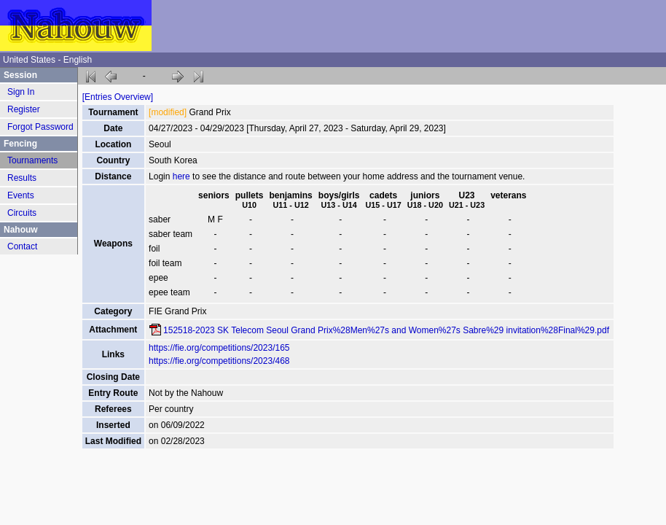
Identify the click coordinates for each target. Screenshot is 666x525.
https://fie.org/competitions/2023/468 (219, 361)
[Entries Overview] (117, 97)
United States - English (47, 60)
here (181, 176)
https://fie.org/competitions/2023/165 (219, 348)
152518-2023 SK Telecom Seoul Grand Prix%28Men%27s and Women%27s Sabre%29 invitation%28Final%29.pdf (386, 330)
